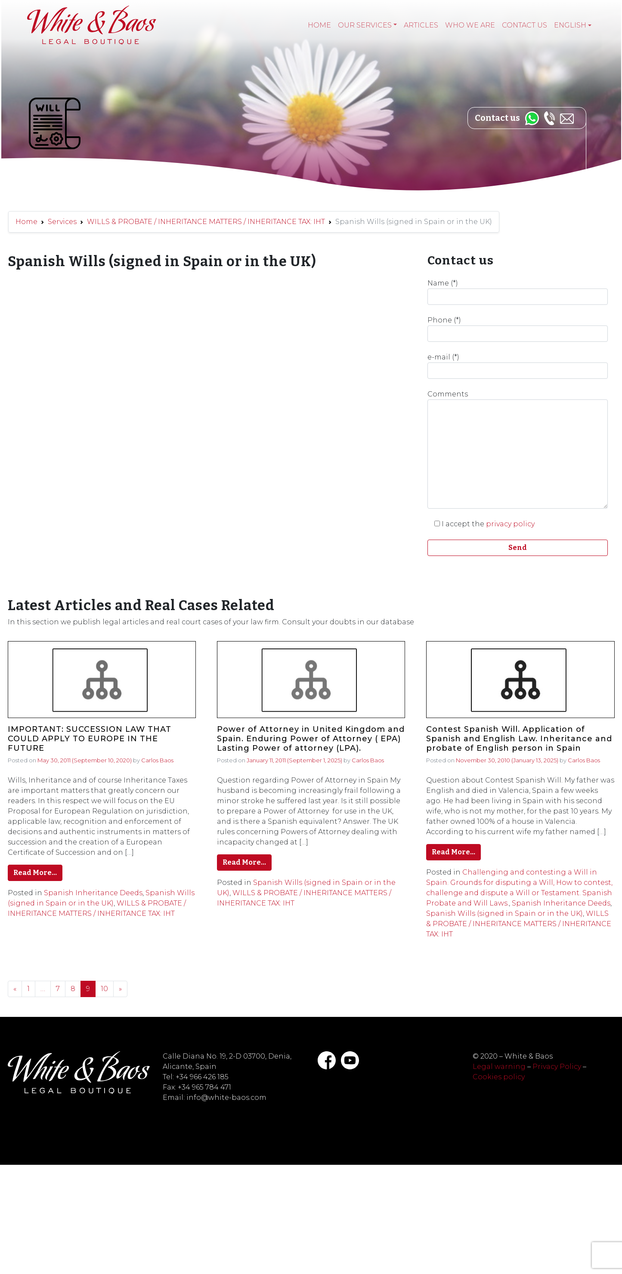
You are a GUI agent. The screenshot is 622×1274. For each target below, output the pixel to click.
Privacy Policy (556, 1066)
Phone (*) (517, 329)
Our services (365, 25)
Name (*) (517, 292)
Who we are (470, 25)
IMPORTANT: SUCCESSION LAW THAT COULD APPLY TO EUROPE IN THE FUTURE (89, 738)
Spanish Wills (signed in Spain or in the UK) (504, 913)
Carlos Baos (157, 760)
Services (62, 222)
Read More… (35, 873)
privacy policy (510, 524)
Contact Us (524, 25)
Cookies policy (499, 1077)
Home (319, 25)
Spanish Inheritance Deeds (93, 893)
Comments (517, 449)
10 (104, 989)
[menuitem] (573, 25)
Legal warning (499, 1066)
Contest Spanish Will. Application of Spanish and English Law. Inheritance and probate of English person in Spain (519, 738)
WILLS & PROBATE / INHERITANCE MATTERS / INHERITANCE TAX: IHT (206, 222)
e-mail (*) (517, 366)
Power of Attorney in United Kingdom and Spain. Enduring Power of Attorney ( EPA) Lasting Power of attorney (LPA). (311, 738)
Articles (421, 25)
